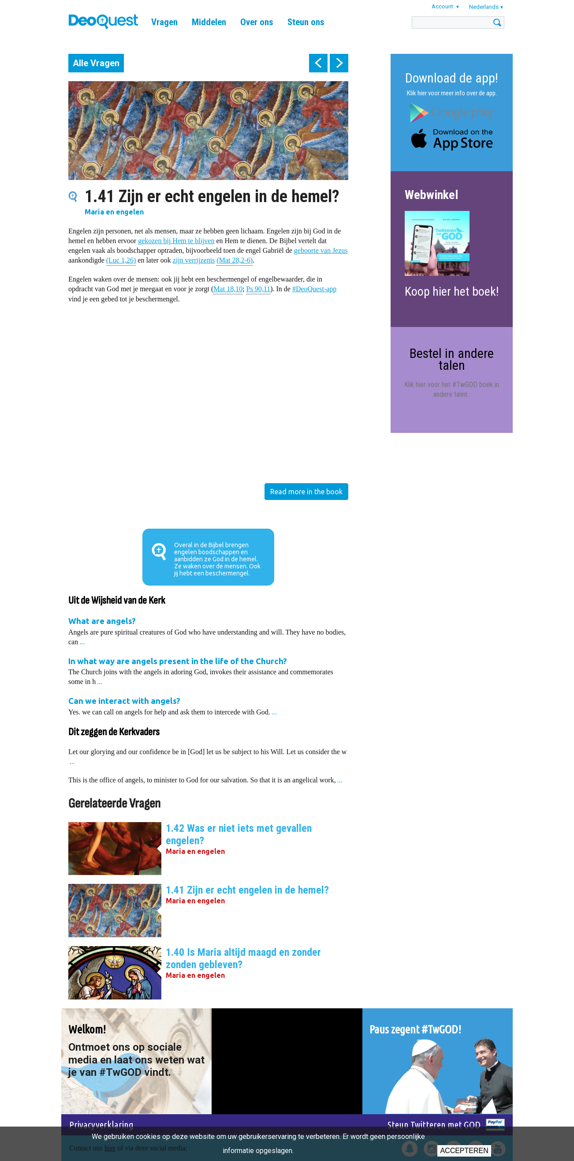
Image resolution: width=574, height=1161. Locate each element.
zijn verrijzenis (194, 260)
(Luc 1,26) (121, 259)
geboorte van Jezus (321, 250)
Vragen (164, 22)
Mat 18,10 (227, 288)
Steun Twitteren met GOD (434, 1124)
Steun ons (305, 22)
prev (318, 63)
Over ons (256, 22)
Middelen (209, 22)
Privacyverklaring (101, 1124)
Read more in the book (306, 492)
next (339, 63)
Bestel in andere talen (452, 359)
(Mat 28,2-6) (234, 259)
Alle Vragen (96, 63)
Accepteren (464, 1150)
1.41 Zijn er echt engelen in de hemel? (247, 890)
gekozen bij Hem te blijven (176, 240)
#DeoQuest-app (314, 289)
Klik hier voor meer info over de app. (452, 93)
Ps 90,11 (258, 288)
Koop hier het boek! (452, 291)
